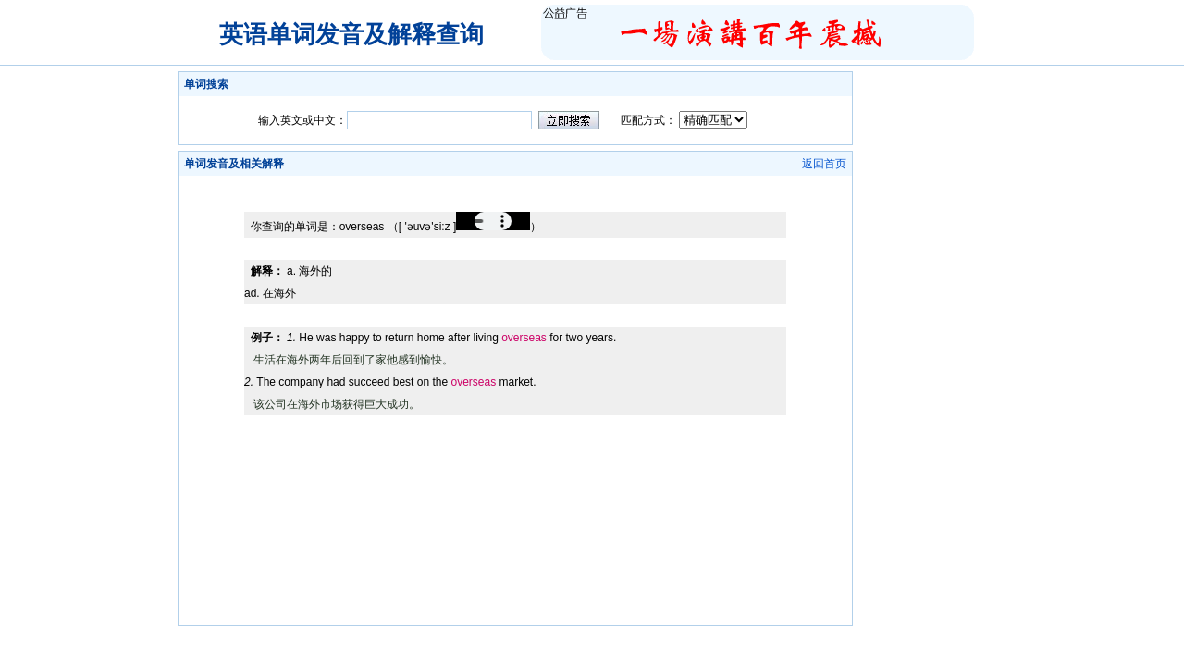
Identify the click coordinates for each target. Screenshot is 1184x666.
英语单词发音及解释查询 (351, 34)
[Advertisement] (515, 183)
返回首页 (824, 163)
